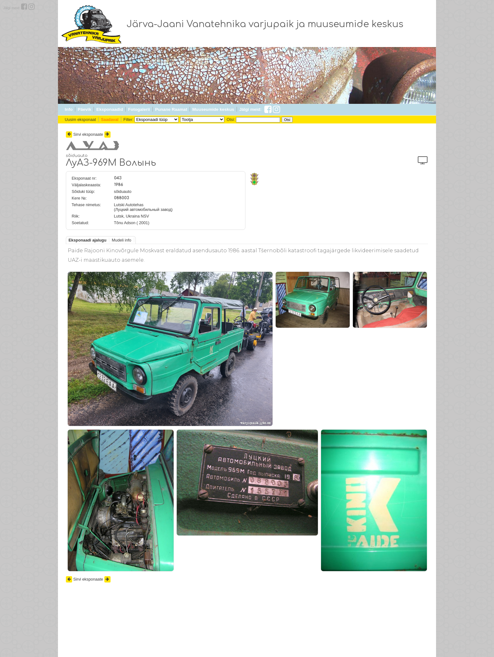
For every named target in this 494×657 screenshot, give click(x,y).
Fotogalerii (139, 109)
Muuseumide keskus (213, 109)
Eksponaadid (109, 109)
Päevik (84, 109)
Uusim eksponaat (80, 119)
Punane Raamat (171, 109)
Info (69, 109)
